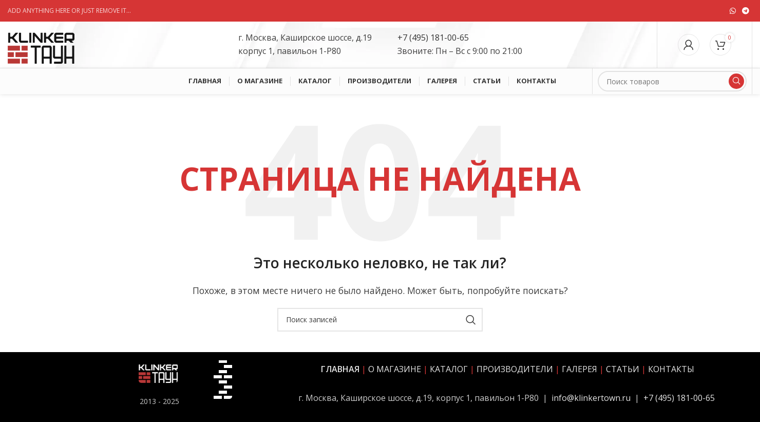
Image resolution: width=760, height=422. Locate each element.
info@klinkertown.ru (591, 397)
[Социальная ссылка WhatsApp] (733, 11)
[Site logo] (41, 43)
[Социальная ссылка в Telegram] (745, 11)
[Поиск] (672, 81)
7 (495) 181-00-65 (436, 37)
